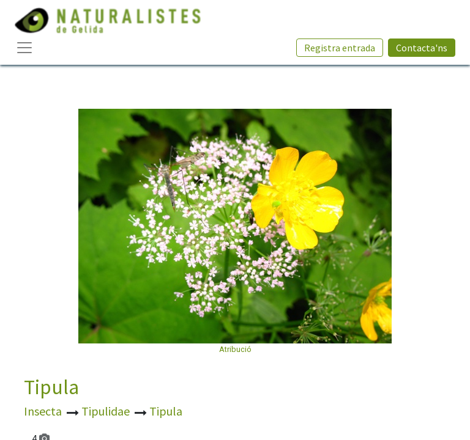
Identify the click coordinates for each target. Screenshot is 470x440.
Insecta (44, 411)
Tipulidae (106, 411)
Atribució (235, 349)
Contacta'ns (421, 48)
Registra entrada (339, 48)
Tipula (51, 387)
